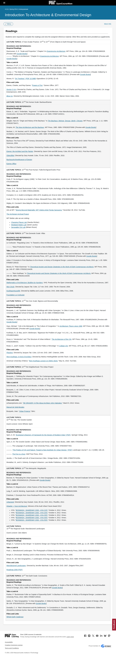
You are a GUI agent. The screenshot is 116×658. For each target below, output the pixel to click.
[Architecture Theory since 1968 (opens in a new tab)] (71, 326)
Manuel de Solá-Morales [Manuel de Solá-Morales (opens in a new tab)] (15, 407)
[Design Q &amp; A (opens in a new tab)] (11, 89)
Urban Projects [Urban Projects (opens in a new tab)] (24, 411)
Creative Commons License (13, 645)
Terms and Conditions (12, 648)
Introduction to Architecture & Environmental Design (48, 15)
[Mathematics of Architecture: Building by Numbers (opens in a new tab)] (25, 283)
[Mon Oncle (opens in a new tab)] (11, 287)
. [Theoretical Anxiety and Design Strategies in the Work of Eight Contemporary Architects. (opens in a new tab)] (59, 273)
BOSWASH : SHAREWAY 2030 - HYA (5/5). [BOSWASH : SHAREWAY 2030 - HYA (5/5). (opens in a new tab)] (32, 520)
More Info (107, 24)
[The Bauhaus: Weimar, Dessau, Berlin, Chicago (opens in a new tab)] (65, 121)
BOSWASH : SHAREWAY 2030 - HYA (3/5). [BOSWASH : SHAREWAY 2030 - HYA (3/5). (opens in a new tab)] (32, 515)
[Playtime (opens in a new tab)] (10, 353)
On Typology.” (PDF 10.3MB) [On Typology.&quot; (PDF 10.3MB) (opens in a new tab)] (25, 79)
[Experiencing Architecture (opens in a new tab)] (56, 51)
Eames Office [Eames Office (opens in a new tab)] (11, 164)
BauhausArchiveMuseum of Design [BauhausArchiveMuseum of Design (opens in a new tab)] (19, 160)
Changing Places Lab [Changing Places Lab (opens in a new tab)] (19, 222)
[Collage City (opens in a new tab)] (63, 346)
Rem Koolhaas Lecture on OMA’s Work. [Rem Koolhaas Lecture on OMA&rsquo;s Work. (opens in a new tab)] (43, 361)
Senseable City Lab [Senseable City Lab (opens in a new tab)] (18, 227)
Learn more (70, 637)
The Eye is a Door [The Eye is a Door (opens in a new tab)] (18, 454)
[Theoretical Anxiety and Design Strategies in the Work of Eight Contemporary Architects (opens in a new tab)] (62, 267)
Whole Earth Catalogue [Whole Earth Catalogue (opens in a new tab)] (15, 617)
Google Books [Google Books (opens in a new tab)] (22, 54)
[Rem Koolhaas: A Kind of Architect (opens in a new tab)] (19, 357)
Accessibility (9, 642)
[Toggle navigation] (4, 3)
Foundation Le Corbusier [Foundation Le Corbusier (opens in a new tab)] (16, 295)
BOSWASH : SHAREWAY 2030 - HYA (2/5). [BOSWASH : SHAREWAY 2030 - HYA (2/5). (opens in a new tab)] (32, 513)
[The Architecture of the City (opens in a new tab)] (61, 339)
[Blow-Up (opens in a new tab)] (10, 96)
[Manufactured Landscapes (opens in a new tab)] (16, 566)
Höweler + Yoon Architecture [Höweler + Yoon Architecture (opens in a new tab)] (17, 506)
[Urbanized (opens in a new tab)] (10, 502)
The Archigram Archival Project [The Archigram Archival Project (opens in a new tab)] (18, 214)
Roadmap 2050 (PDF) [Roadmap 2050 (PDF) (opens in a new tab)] (15, 570)
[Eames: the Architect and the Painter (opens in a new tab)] (20, 151)
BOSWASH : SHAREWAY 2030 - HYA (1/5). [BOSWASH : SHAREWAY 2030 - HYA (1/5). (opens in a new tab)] (32, 510)
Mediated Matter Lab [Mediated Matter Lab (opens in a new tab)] (18, 225)
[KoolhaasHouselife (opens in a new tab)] (13, 291)
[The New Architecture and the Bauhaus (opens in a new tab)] (30, 127)
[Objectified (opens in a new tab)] (10, 155)
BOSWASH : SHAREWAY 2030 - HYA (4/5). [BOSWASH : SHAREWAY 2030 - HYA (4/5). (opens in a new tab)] (32, 518)
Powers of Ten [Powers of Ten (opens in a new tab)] (37, 85)
